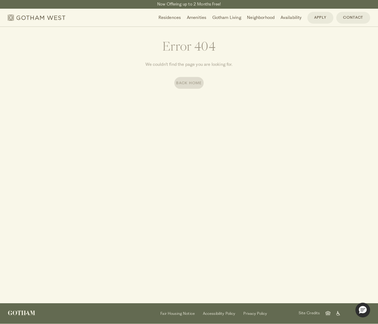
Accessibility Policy (219, 313)
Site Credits (309, 313)
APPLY (320, 17)
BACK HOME (189, 83)
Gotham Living (226, 17)
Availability (291, 17)
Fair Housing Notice (177, 313)
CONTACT (353, 17)
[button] (362, 310)
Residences (170, 17)
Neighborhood (261, 17)
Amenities (196, 17)
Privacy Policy (255, 313)
